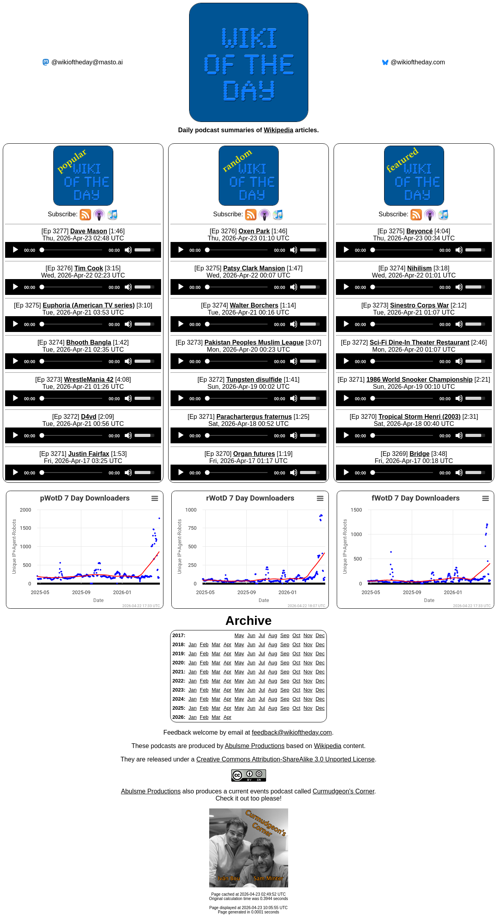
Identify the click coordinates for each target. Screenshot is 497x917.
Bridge (419, 453)
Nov (308, 635)
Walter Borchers (254, 305)
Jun (251, 635)
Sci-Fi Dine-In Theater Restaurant (419, 342)
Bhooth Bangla (88, 342)
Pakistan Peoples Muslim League (254, 342)
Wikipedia (278, 130)
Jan (192, 644)
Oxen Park (254, 231)
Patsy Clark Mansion (254, 268)
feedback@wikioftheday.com (292, 732)
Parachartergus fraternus (254, 416)
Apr (227, 644)
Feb (204, 644)
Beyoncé (419, 231)
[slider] (71, 249)
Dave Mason (88, 231)
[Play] (15, 250)
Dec (320, 635)
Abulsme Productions (254, 746)
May (239, 635)
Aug (272, 635)
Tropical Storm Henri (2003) (420, 416)
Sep (284, 635)
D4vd (88, 416)
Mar (216, 644)
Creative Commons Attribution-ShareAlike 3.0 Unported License (285, 759)
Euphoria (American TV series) (89, 305)
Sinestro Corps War (419, 305)
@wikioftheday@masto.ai (87, 62)
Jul (262, 635)
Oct (296, 635)
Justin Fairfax (88, 453)
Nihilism (419, 268)
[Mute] (128, 250)
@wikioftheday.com (418, 62)
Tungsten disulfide (254, 379)
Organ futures (254, 453)
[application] (83, 250)
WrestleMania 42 (88, 379)
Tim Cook (88, 268)
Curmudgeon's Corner (343, 791)
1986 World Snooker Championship (419, 379)
